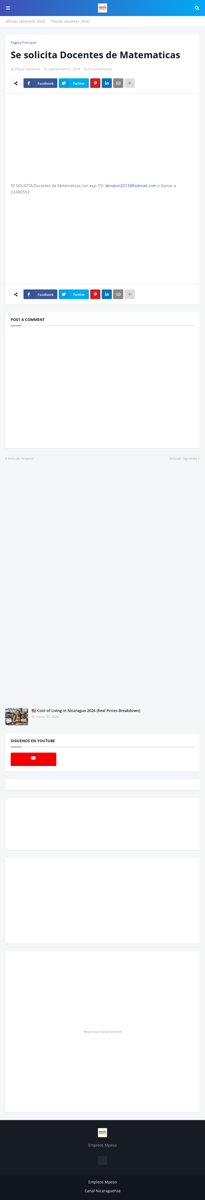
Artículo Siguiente (183, 458)
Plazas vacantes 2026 (70, 21)
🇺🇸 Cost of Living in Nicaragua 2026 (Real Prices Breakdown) (85, 710)
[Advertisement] (55, 137)
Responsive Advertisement (102, 1031)
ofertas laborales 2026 (25, 21)
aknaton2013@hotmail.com (130, 185)
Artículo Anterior (21, 458)
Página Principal (23, 42)
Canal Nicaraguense (103, 1190)
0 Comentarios (100, 69)
